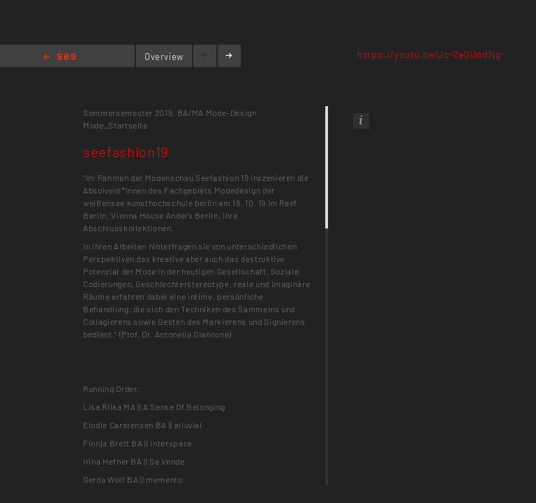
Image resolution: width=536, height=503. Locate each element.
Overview (164, 56)
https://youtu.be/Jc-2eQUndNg (429, 54)
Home (59, 57)
